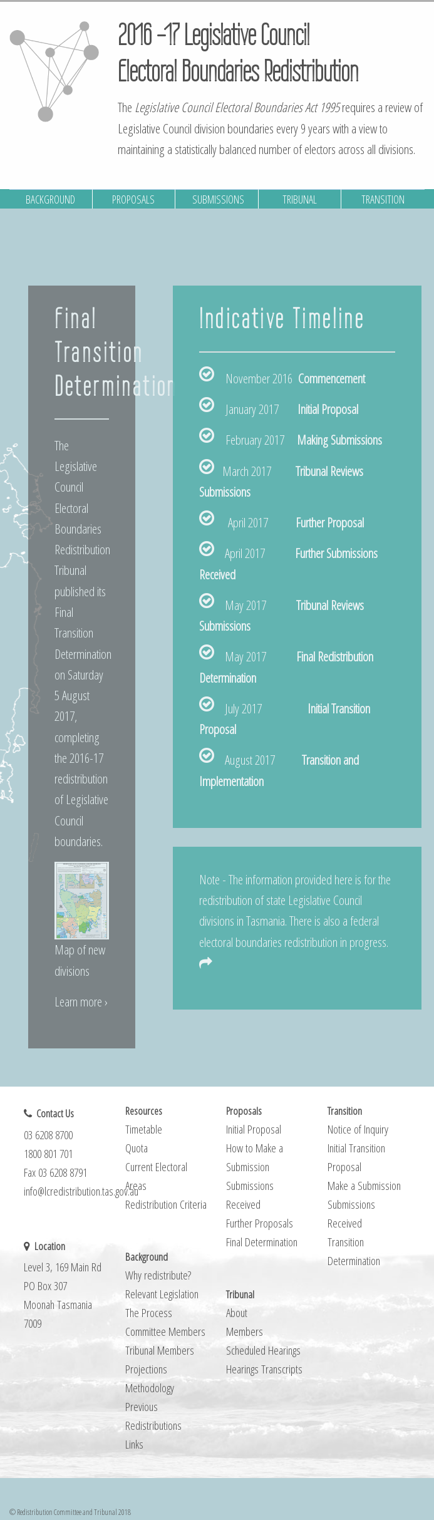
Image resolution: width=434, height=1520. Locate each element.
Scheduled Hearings (263, 1350)
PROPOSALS (133, 199)
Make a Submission (364, 1185)
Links (134, 1444)
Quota (136, 1148)
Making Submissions (339, 439)
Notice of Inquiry (358, 1129)
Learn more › (81, 1001)
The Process (148, 1312)
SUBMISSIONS (218, 199)
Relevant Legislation (162, 1293)
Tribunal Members (159, 1350)
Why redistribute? (158, 1275)
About (236, 1312)
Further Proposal (330, 522)
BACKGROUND (50, 199)
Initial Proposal (327, 409)
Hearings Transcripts (264, 1369)
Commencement (331, 378)
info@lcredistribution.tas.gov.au (81, 1191)
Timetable (143, 1129)
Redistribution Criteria (166, 1204)
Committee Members (165, 1331)
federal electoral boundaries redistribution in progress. (293, 940)
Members (244, 1331)
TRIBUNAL (299, 199)
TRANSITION (383, 199)
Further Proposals (259, 1223)
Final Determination (261, 1241)
